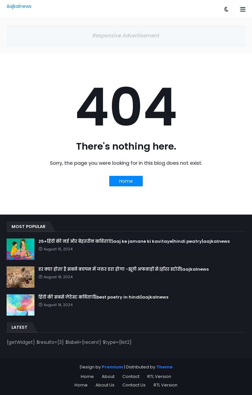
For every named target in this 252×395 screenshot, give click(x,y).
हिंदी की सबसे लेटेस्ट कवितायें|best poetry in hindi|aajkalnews (103, 297)
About (108, 376)
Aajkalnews (19, 6)
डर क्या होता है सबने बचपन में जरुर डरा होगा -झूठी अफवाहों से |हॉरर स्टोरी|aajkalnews (123, 269)
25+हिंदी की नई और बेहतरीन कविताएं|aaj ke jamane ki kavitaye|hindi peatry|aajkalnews (134, 241)
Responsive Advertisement (126, 35)
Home (126, 181)
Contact (130, 376)
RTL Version (159, 376)
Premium (112, 367)
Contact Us (134, 385)
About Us (105, 385)
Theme (164, 367)
